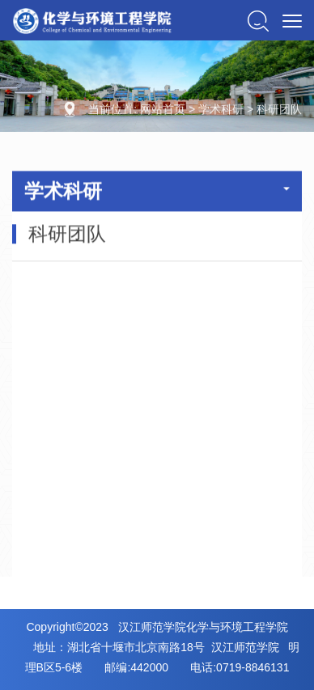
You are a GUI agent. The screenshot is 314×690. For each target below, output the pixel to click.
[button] (258, 20)
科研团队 (279, 110)
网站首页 (162, 110)
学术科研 (221, 110)
